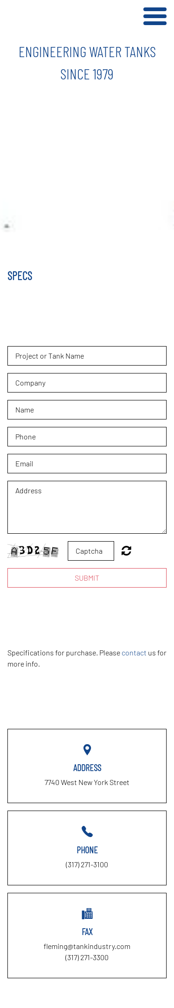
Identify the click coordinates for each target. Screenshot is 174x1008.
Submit (87, 577)
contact (134, 652)
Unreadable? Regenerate (126, 550)
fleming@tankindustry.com (87, 946)
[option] (87, 62)
